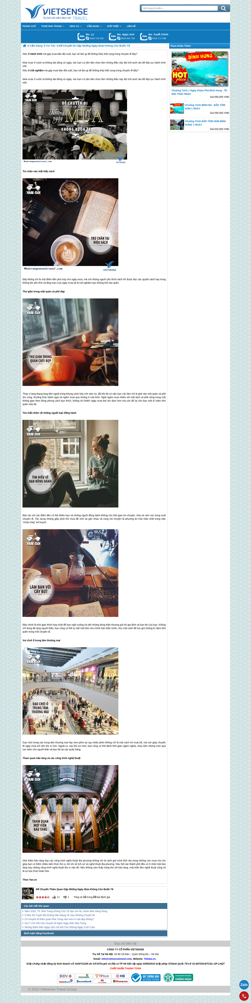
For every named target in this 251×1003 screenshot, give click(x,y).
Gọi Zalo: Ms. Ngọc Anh (113, 37)
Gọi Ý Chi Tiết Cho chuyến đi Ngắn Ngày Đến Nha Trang (55, 923)
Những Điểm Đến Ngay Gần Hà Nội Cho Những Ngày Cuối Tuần (60, 927)
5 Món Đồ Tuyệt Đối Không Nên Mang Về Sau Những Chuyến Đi (60, 915)
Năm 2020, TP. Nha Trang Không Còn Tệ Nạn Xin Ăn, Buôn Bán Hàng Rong (66, 911)
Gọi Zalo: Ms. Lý (81, 37)
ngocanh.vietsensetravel (118, 38)
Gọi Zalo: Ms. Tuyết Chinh (144, 37)
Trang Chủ (65, 11)
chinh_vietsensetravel (150, 38)
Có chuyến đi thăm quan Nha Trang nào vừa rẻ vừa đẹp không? (59, 919)
